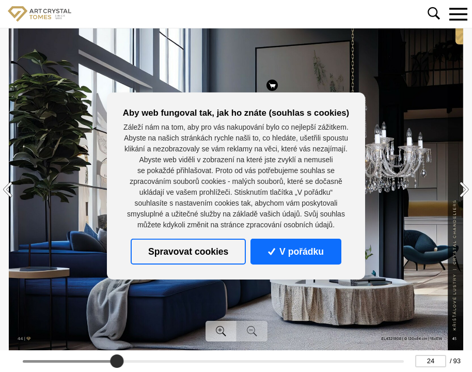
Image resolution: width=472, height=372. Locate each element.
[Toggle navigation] (458, 14)
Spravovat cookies (188, 251)
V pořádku (296, 251)
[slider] (116, 361)
